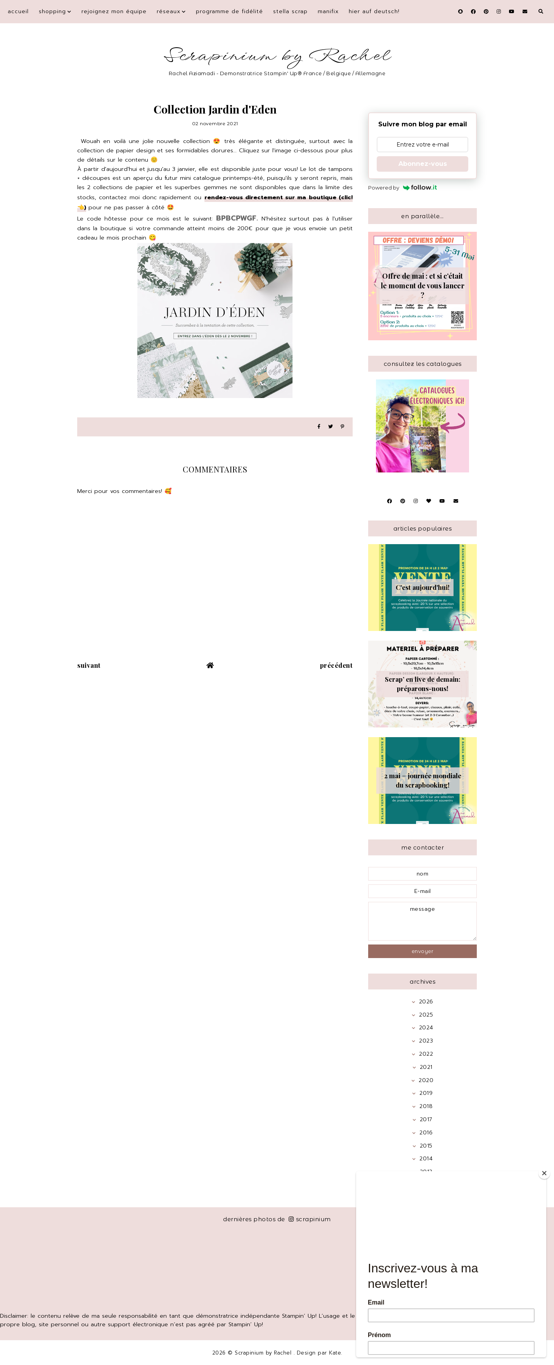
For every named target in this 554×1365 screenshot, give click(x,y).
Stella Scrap (290, 11)
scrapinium (310, 1219)
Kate (335, 1352)
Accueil (18, 11)
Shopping (52, 11)
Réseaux (168, 11)
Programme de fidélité (229, 11)
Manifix (328, 11)
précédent (336, 665)
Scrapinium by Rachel (277, 56)
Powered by (402, 187)
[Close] (544, 1173)
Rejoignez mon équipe (114, 11)
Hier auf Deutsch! (374, 11)
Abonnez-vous (422, 163)
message (422, 921)
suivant (89, 665)
